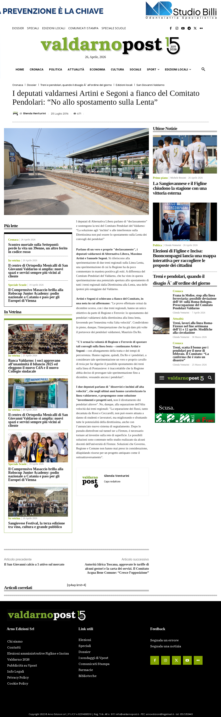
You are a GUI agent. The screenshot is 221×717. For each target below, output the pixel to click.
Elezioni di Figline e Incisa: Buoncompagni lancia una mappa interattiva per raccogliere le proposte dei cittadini (184, 258)
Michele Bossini (178, 177)
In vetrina (14, 260)
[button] (203, 69)
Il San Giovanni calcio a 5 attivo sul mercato (34, 564)
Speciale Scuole (17, 285)
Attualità (178, 318)
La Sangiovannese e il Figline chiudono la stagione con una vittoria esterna (180, 188)
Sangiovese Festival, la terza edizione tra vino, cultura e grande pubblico (36, 525)
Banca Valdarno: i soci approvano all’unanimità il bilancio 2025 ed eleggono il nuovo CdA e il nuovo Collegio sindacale (34, 365)
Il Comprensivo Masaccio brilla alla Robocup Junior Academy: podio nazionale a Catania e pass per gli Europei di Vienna (35, 295)
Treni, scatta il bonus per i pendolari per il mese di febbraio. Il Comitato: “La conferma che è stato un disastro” (191, 354)
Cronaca (17, 85)
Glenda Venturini (34, 113)
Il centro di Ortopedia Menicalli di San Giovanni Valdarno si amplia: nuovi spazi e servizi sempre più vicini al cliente (38, 270)
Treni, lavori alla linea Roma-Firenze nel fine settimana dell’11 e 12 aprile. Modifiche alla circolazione (193, 327)
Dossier (31, 85)
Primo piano (160, 178)
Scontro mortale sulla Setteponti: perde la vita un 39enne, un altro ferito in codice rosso (38, 248)
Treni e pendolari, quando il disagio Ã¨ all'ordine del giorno (76, 85)
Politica (157, 245)
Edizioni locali (124, 85)
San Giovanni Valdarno (150, 85)
